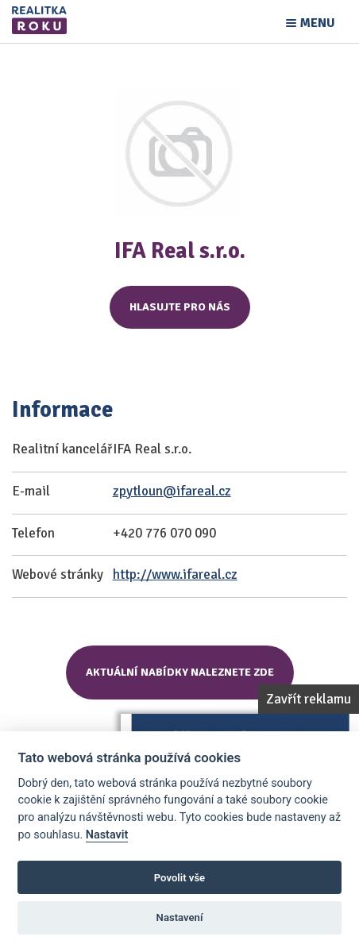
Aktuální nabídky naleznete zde (180, 672)
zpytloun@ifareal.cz (172, 491)
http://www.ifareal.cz (175, 574)
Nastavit (107, 835)
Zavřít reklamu (308, 699)
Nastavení (179, 917)
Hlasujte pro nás (179, 307)
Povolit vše (179, 878)
